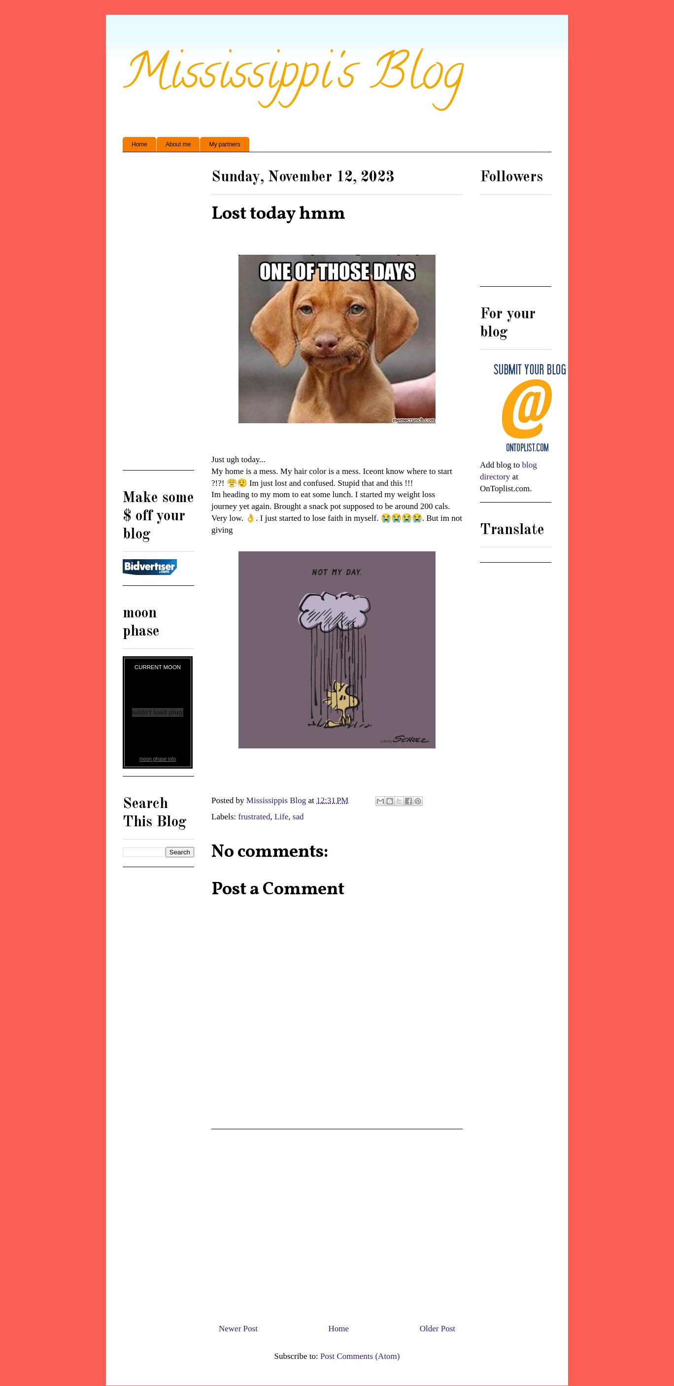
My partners (224, 144)
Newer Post (238, 1328)
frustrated (254, 816)
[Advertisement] (337, 1222)
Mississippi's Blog (293, 77)
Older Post (437, 1328)
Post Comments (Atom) (360, 1356)
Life (281, 816)
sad (298, 816)
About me (178, 144)
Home (139, 144)
